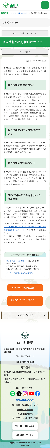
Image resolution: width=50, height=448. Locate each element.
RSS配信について (25, 414)
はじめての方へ (23, 13)
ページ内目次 (25, 52)
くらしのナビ (25, 315)
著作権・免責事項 (25, 410)
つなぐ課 (20, 261)
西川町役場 (10, 261)
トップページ (12, 13)
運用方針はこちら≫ (25, 400)
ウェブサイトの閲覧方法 (23, 288)
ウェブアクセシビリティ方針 (25, 418)
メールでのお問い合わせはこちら (19, 273)
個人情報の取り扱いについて (25, 405)
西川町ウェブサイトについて (23, 301)
